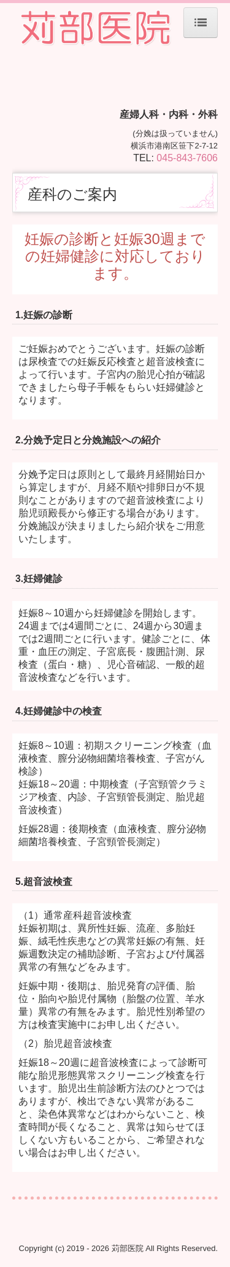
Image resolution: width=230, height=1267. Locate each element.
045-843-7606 (187, 158)
